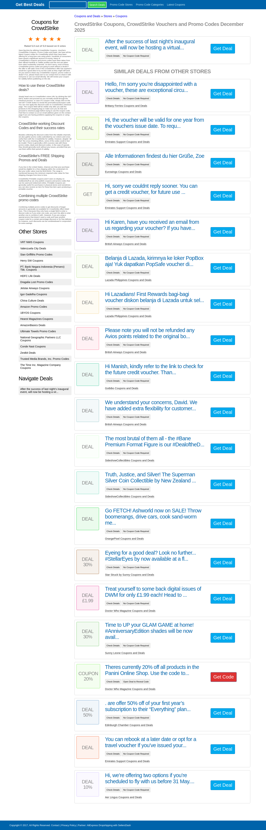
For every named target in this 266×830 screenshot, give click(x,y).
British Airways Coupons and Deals (125, 244)
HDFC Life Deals (30, 276)
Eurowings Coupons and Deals (123, 171)
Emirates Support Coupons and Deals (127, 141)
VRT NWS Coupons (32, 242)
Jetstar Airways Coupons (35, 288)
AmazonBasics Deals (32, 325)
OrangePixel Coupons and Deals (124, 538)
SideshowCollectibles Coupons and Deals (129, 460)
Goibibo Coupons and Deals (121, 388)
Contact (55, 825)
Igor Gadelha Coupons (33, 294)
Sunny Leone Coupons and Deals (125, 652)
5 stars (59, 39)
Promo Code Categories (150, 4)
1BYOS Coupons (30, 312)
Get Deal (222, 48)
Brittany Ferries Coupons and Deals (126, 105)
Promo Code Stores (121, 4)
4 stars (52, 39)
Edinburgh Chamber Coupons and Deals (129, 725)
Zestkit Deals (28, 352)
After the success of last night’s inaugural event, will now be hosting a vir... (44, 390)
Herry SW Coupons (31, 260)
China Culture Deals (32, 300)
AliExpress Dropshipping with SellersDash (109, 825)
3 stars (45, 39)
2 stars (37, 39)
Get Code (223, 676)
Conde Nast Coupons (33, 346)
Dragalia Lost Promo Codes (36, 282)
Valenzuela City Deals (33, 248)
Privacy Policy (68, 825)
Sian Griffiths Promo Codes (36, 254)
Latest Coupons (176, 4)
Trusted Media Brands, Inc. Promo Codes (44, 358)
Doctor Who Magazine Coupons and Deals (130, 610)
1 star (30, 39)
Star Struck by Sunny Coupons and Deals (129, 574)
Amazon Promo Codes (33, 306)
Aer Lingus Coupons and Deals (123, 797)
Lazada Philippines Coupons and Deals (128, 280)
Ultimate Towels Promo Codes (38, 331)
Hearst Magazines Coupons (36, 318)
